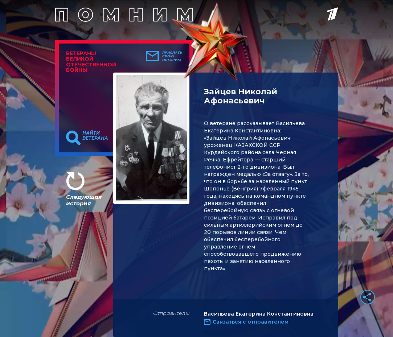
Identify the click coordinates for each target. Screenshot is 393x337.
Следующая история (84, 200)
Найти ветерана (95, 136)
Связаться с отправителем (250, 321)
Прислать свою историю (172, 56)
